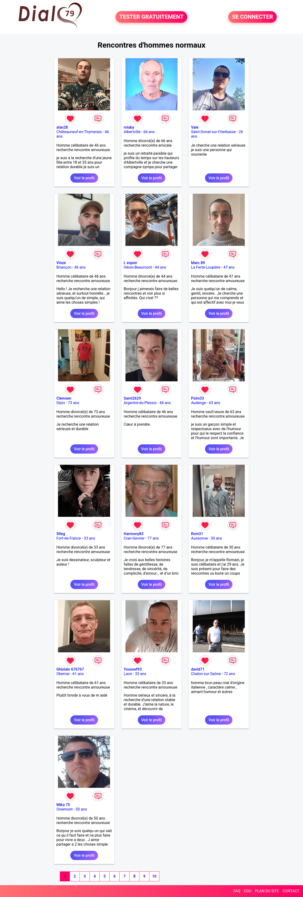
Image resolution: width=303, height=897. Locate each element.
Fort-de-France (68, 538)
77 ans (153, 538)
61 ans (78, 674)
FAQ (236, 891)
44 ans (160, 267)
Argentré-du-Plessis (140, 403)
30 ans (216, 538)
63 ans (214, 403)
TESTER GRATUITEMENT (151, 17)
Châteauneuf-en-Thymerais (79, 132)
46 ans (80, 267)
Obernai (62, 674)
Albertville (132, 132)
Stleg (60, 534)
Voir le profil (84, 178)
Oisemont (64, 809)
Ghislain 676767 (70, 669)
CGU (247, 891)
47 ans (229, 267)
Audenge (198, 403)
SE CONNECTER (252, 17)
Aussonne (199, 538)
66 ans (149, 132)
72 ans (229, 674)
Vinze (61, 263)
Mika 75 (63, 804)
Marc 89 (198, 263)
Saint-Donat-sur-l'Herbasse (213, 132)
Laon (128, 674)
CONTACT (290, 891)
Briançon (63, 267)
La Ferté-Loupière (205, 267)
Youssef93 (133, 669)
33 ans (89, 538)
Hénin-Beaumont (138, 267)
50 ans (81, 809)
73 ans (73, 403)
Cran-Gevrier (134, 538)
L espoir (130, 263)
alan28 (62, 127)
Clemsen (63, 398)
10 (154, 876)
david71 (198, 669)
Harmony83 (134, 534)
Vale (194, 127)
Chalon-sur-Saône (206, 674)
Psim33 (197, 398)
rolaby (129, 127)
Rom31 (197, 534)
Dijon (60, 403)
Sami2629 (132, 398)
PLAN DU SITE (267, 891)
